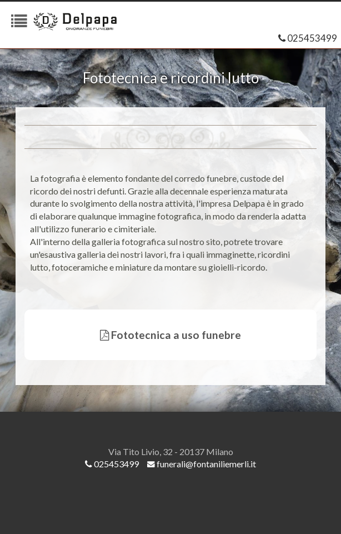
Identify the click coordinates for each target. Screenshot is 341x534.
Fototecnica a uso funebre (170, 334)
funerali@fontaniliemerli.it (201, 463)
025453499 (307, 38)
